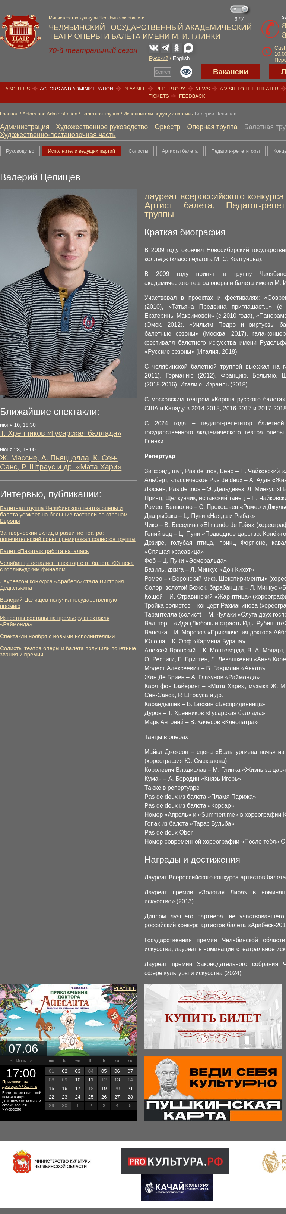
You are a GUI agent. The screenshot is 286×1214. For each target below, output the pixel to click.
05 (104, 1071)
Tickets (159, 96)
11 (90, 1080)
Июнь (21, 1061)
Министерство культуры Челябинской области (96, 18)
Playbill (135, 88)
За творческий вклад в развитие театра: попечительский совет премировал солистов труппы (68, 536)
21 (130, 1088)
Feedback (192, 96)
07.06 (23, 1048)
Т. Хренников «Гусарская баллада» (60, 433)
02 (64, 1071)
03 (77, 1071)
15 (51, 1088)
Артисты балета (180, 151)
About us (17, 88)
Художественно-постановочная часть (58, 135)
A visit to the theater (249, 88)
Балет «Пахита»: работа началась (44, 551)
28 (130, 1097)
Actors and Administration (76, 88)
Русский (158, 58)
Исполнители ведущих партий (156, 114)
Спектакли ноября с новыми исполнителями (57, 636)
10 (77, 1080)
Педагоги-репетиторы (235, 151)
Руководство (20, 151)
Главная (9, 114)
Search (162, 72)
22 (51, 1097)
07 (130, 1071)
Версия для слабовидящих (186, 72)
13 (117, 1080)
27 (117, 1097)
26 (104, 1097)
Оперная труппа (212, 127)
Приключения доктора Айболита (19, 1084)
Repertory (170, 88)
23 (64, 1097)
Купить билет (213, 1018)
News (203, 88)
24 (77, 1097)
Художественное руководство (102, 127)
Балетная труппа (101, 114)
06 (117, 1071)
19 (104, 1088)
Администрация (24, 127)
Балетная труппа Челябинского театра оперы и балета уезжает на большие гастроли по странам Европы (64, 514)
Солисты (138, 151)
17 (77, 1088)
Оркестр (167, 127)
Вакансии (230, 72)
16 (64, 1088)
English (181, 58)
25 (90, 1097)
